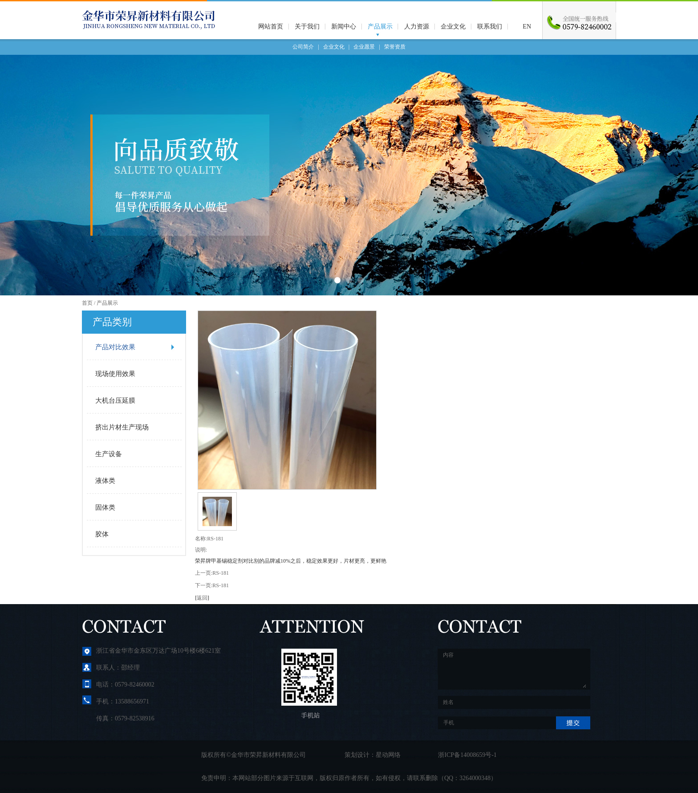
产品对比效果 (115, 347)
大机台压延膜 (115, 400)
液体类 (105, 480)
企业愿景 (364, 47)
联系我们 (489, 26)
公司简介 (303, 47)
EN (527, 26)
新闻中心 (343, 26)
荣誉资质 (395, 47)
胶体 (102, 534)
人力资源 (416, 26)
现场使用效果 (115, 373)
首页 (87, 303)
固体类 (105, 507)
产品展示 (380, 26)
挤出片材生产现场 (122, 427)
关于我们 (307, 26)
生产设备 (108, 454)
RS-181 (220, 573)
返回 (202, 598)
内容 (514, 669)
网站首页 (270, 26)
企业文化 (453, 26)
